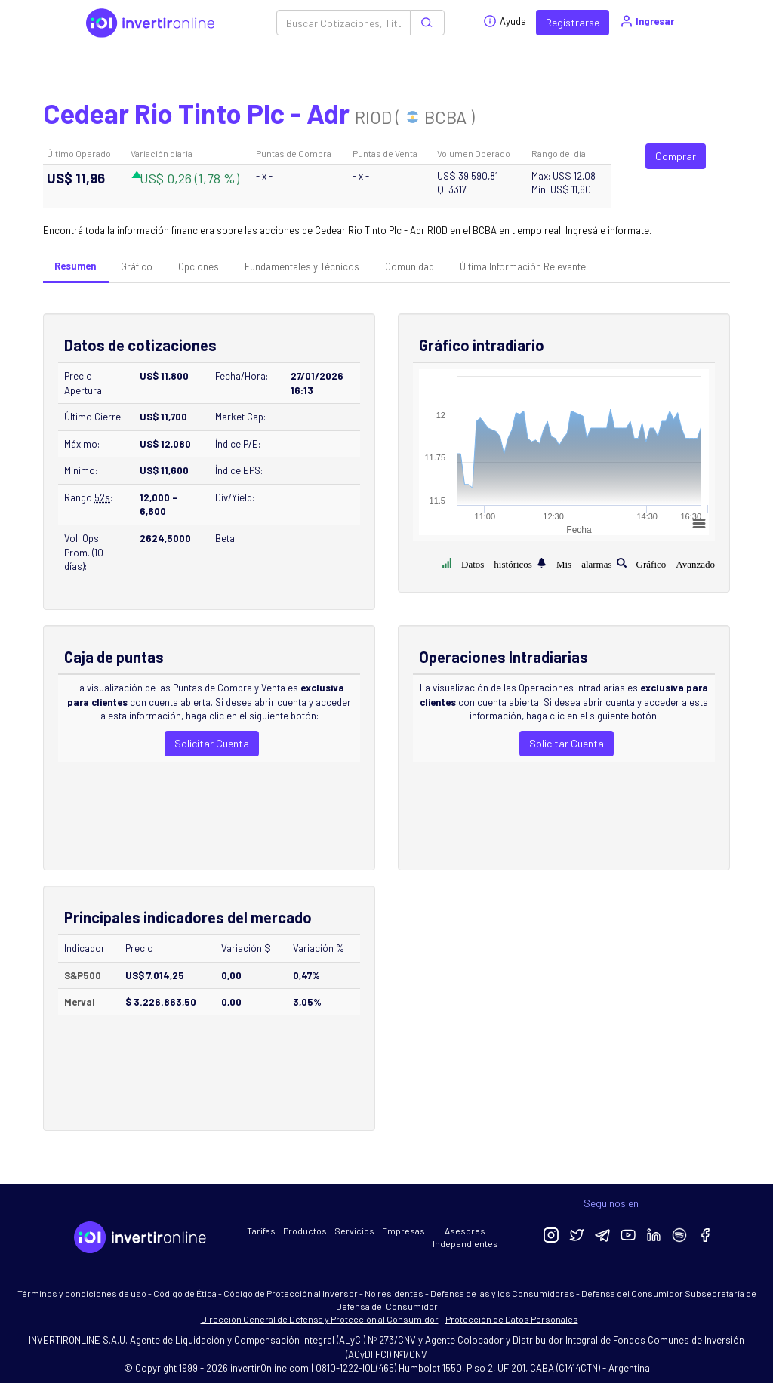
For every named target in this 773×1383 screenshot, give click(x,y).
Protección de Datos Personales (511, 1319)
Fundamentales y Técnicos (302, 266)
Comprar (675, 155)
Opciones (198, 266)
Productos (305, 1230)
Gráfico (136, 266)
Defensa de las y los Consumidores (502, 1293)
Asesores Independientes (465, 1237)
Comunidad (409, 266)
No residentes (394, 1293)
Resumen (75, 266)
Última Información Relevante (523, 266)
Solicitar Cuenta (211, 743)
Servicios (354, 1230)
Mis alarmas (584, 562)
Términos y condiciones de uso (81, 1293)
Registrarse (572, 22)
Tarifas (261, 1230)
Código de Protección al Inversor (290, 1293)
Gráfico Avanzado (675, 562)
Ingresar (646, 21)
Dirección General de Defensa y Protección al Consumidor (320, 1319)
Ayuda (504, 21)
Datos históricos (496, 562)
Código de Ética (185, 1293)
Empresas (403, 1230)
